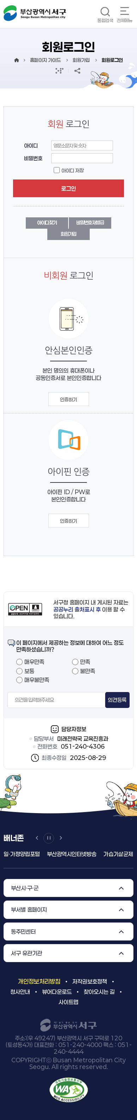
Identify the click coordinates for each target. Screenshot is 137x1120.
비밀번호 (33, 158)
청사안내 (20, 991)
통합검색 (105, 20)
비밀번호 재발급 (90, 222)
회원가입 (68, 234)
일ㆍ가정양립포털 (22, 854)
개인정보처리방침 (39, 981)
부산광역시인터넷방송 (71, 854)
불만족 (87, 671)
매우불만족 (36, 679)
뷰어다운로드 (57, 991)
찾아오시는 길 (99, 991)
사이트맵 (68, 1002)
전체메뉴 (124, 20)
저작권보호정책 (89, 981)
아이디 (31, 145)
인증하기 (68, 399)
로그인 (68, 188)
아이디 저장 (72, 170)
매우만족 (34, 661)
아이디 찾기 (47, 222)
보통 (29, 671)
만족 (85, 661)
